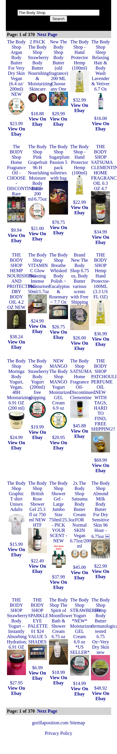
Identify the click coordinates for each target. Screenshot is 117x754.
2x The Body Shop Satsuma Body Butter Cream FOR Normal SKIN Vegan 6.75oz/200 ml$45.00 (80, 525)
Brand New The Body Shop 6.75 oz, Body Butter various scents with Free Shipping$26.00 (79, 296)
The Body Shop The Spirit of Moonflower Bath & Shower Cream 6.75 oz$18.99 (60, 636)
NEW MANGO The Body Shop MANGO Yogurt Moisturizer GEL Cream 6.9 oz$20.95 (60, 399)
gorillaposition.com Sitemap (58, 722)
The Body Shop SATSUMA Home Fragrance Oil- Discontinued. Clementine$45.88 (83, 393)
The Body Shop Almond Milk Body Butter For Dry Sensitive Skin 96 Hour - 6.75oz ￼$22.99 (100, 525)
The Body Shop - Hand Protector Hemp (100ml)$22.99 (79, 174)
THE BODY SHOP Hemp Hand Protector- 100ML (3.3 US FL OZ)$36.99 (100, 294)
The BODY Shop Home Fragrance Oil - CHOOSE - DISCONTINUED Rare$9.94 (24, 188)
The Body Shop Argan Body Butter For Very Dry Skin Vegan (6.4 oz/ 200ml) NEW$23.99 (16, 82)
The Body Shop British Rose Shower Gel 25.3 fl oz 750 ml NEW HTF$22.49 (37, 522)
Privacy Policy (58, 733)
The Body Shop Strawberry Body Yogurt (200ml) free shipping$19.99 (38, 393)
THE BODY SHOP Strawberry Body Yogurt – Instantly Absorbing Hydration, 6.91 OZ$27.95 (17, 641)
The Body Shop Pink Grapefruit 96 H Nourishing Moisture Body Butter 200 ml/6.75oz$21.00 (38, 187)
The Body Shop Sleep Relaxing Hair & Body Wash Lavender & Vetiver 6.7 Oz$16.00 (100, 80)
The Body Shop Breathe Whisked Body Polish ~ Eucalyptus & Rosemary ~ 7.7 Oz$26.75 (59, 290)
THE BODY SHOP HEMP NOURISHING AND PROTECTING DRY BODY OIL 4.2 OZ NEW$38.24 (21, 295)
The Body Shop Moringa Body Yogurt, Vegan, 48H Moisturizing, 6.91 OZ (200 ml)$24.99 (19, 399)
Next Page (47, 34)
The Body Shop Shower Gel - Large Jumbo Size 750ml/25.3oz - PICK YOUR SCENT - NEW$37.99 (62, 530)
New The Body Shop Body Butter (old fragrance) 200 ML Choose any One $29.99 (58, 77)
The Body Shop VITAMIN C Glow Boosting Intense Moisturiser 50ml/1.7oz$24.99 (39, 287)
